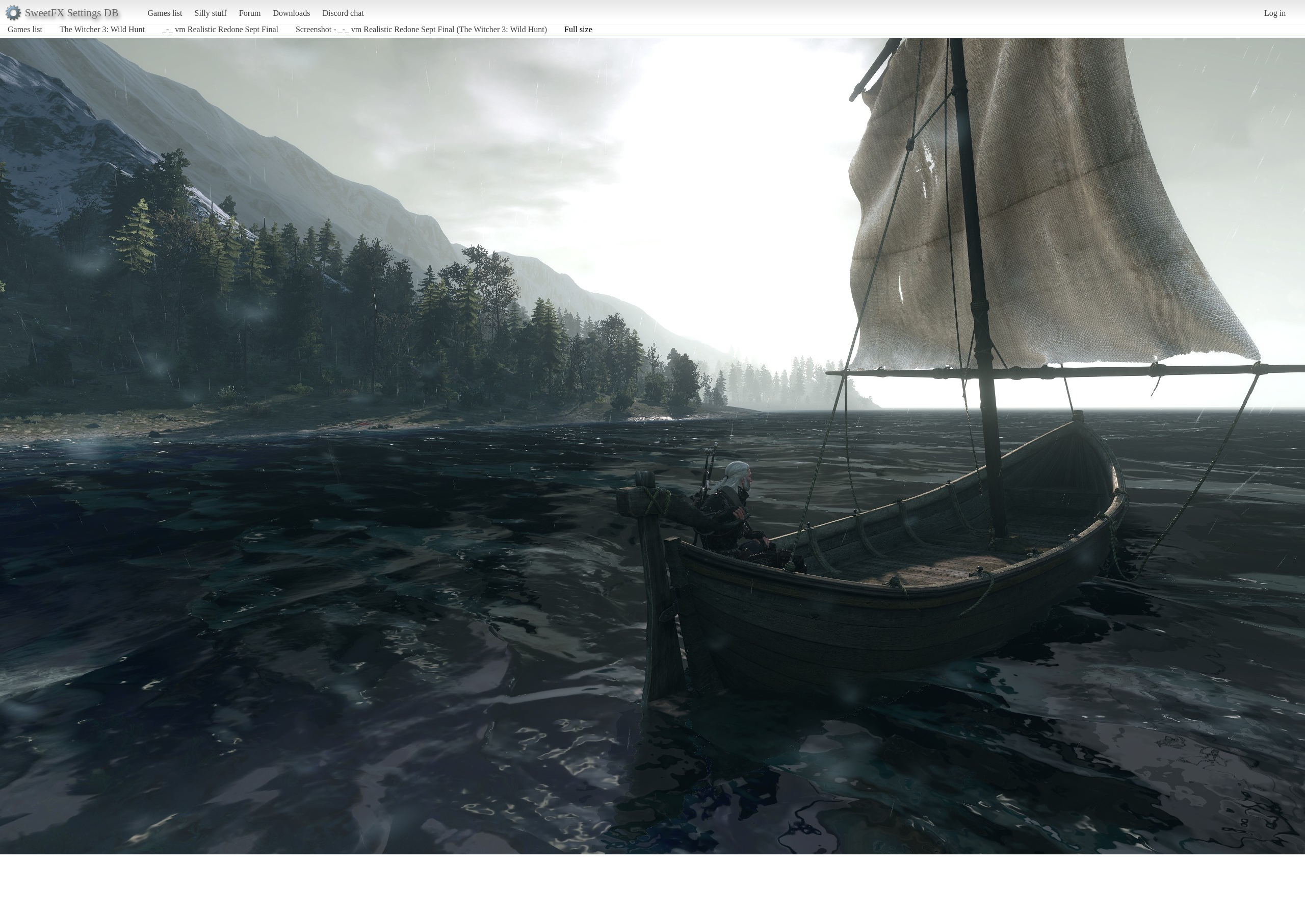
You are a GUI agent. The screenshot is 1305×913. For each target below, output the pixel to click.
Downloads (291, 13)
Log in (1275, 13)
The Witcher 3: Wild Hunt (102, 29)
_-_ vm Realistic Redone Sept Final (220, 29)
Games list (165, 13)
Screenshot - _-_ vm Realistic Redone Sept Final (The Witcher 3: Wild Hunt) (421, 29)
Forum (250, 13)
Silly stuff (211, 13)
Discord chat (342, 13)
